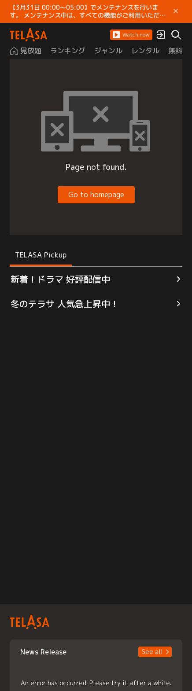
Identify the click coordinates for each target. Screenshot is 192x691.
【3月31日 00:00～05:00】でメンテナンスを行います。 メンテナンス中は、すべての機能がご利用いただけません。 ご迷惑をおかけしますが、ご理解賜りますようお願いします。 (88, 11)
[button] (131, 34)
